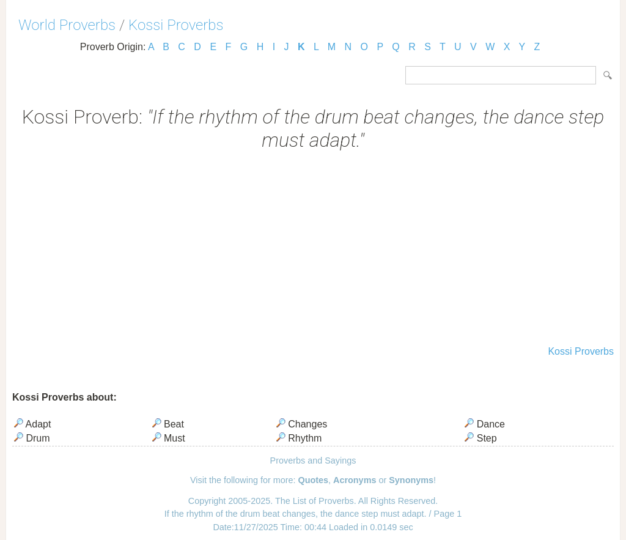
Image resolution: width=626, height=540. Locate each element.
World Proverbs (67, 25)
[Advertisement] (313, 249)
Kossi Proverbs (175, 25)
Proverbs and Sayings (313, 460)
